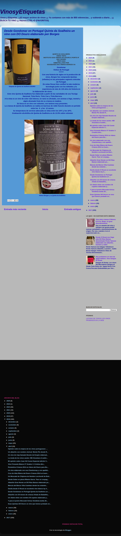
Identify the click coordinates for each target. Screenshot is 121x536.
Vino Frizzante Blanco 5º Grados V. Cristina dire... (26, 464)
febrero (93, 203)
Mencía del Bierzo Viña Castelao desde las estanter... (102, 166)
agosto (93, 91)
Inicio (45, 209)
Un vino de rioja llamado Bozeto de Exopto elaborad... (103, 116)
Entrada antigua (72, 209)
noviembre (94, 82)
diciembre (94, 79)
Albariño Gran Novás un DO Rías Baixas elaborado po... (102, 161)
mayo (92, 100)
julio (92, 94)
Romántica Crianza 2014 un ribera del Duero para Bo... (102, 136)
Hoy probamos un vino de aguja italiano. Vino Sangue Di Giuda (106, 258)
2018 (90, 76)
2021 (90, 67)
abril (92, 103)
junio (92, 97)
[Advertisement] (101, 39)
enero (92, 206)
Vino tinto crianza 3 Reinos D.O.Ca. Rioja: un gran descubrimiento (106, 221)
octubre (93, 85)
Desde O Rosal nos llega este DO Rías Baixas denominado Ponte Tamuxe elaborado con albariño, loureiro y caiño (106, 241)
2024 (90, 61)
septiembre (94, 88)
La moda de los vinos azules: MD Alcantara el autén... (102, 121)
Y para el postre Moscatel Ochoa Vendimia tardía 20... (102, 190)
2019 (90, 73)
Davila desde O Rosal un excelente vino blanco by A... (103, 171)
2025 (90, 58)
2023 (90, 64)
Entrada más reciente (15, 209)
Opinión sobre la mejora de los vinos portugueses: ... (101, 107)
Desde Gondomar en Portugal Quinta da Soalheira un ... (101, 176)
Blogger (68, 530)
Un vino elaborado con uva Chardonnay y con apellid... (101, 141)
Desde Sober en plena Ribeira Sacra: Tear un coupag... (101, 156)
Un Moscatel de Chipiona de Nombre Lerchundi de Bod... (101, 151)
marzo (93, 200)
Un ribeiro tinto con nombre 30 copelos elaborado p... (101, 185)
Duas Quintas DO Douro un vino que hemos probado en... (102, 195)
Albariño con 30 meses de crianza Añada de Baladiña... (102, 181)
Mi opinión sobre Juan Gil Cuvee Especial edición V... (102, 126)
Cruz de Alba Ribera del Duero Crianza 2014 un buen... (101, 146)
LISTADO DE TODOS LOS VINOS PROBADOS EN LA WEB (98, 319)
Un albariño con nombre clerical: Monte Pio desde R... (102, 112)
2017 (90, 210)
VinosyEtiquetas (22, 11)
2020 (90, 70)
